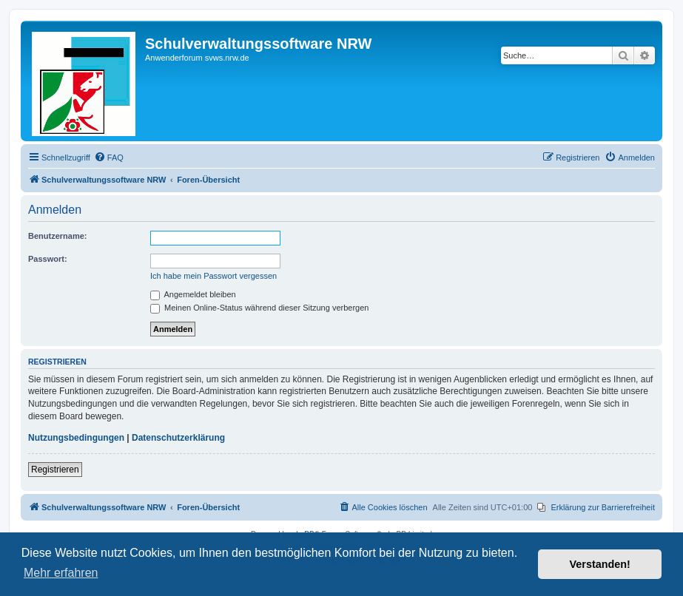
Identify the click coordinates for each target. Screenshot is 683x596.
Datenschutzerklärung (178, 438)
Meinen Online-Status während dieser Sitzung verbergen (259, 307)
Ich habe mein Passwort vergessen (213, 275)
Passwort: (47, 258)
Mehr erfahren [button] (61, 572)
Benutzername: (57, 235)
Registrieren (55, 469)
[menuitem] (109, 157)
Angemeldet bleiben (193, 294)
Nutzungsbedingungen (76, 438)
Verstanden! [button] (600, 564)
